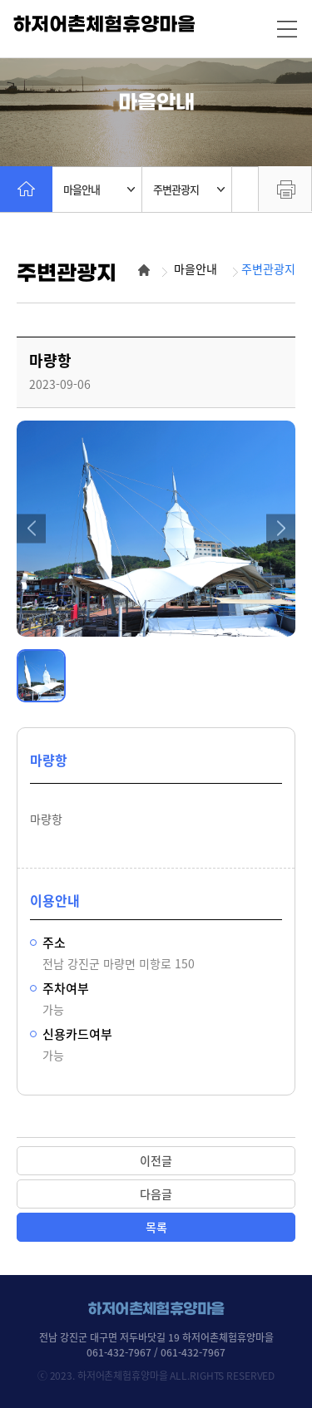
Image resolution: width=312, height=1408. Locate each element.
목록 (156, 1226)
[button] (31, 528)
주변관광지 (189, 189)
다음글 (156, 1193)
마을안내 (99, 189)
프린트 (285, 188)
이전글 (156, 1160)
